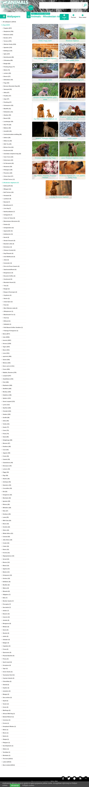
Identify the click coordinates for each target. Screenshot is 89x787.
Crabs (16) (6, 546)
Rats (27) (5, 511)
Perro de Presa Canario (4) (11, 266)
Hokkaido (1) (7, 324)
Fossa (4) (5, 649)
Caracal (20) (6, 536)
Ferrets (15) (6, 552)
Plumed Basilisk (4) (8, 655)
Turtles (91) (6, 424)
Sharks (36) (6, 478)
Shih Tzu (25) (7, 144)
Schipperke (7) (8, 214)
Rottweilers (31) (8, 112)
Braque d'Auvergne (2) (10, 292)
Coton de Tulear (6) (9, 218)
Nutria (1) (5, 736)
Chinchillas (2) (7, 681)
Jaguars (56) (6, 453)
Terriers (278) (7, 41)
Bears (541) (6, 350)
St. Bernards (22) (9, 163)
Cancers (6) (6, 617)
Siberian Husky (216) (10, 44)
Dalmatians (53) (8, 79)
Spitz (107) (7, 54)
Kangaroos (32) (7, 494)
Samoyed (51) (8, 89)
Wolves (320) (6, 363)
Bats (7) (5, 597)
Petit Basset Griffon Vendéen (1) (13, 327)
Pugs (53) (6, 83)
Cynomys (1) (6, 720)
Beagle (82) (7, 63)
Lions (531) (6, 353)
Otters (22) (6, 530)
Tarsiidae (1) (6, 752)
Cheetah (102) (7, 411)
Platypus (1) (6, 742)
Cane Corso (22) (8, 157)
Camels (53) (6, 459)
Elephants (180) (7, 385)
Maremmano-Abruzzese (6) (12, 221)
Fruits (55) (6, 456)
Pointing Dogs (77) (9, 66)
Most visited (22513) (9, 765)
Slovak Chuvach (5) (9, 240)
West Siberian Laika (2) (10, 308)
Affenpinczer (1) (8, 311)
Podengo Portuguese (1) (11, 330)
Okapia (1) (6, 739)
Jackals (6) (6, 620)
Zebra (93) (6, 420)
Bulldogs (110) (8, 50)
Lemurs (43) (6, 469)
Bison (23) (6, 523)
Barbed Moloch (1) (8, 716)
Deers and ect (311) (8, 366)
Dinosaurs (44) (7, 465)
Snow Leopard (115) (9, 401)
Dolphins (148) (7, 395)
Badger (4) (6, 642)
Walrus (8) (6, 588)
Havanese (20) (8, 166)
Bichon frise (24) (8, 147)
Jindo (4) (6, 260)
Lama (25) (6, 517)
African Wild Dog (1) (9, 713)
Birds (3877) (6, 334)
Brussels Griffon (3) (9, 276)
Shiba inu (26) (8, 140)
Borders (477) (8, 37)
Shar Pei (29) (7, 124)
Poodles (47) (7, 95)
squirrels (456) (7, 356)
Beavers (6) (6, 613)
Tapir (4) (5, 668)
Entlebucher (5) (8, 234)
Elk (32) (5, 491)
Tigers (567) (6, 346)
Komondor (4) (8, 263)
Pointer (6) (7, 224)
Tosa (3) (6, 285)
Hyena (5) (5, 630)
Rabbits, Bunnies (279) (9, 372)
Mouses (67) (6, 443)
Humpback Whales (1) (9, 726)
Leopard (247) (7, 375)
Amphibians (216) (8, 379)
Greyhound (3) (8, 279)
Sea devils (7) (7, 607)
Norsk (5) (6, 237)
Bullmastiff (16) (8, 186)
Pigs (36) (5, 475)
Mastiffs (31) (7, 108)
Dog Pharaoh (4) (8, 253)
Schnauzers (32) (8, 105)
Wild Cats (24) (7, 520)
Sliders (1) (6, 749)
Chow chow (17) (8, 176)
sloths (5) (5, 636)
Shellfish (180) (7, 388)
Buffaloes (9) (6, 581)
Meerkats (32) (7, 498)
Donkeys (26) (7, 514)
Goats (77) (6, 427)
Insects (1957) (7, 340)
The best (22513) (8, 758)
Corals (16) (6, 543)
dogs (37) (6, 99)
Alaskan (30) (7, 115)
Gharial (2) (6, 684)
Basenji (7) (7, 202)
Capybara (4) (6, 646)
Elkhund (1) (7, 321)
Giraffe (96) (6, 417)
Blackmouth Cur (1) (9, 314)
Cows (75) (6, 430)
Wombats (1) (6, 755)
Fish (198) (6, 382)
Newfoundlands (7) (9, 211)
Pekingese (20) (8, 169)
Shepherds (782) (8, 31)
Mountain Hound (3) (9, 282)
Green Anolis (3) (7, 671)
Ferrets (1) (6, 723)
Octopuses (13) (7, 575)
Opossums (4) (7, 652)
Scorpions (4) (7, 665)
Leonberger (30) (8, 121)
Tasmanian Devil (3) (9, 675)
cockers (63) (7, 73)
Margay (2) (6, 694)
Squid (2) (5, 700)
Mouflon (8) (6, 585)
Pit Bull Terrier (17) (9, 179)
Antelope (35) (7, 482)
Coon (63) (6, 449)
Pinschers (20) (8, 173)
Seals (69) (6, 437)
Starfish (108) (7, 408)
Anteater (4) (6, 639)
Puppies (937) (8, 28)
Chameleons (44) (8, 462)
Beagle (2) (7, 288)
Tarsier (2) (6, 704)
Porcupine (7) (7, 604)
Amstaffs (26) (8, 131)
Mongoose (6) (7, 623)
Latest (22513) (7, 762)
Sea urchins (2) (7, 697)
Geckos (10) (6, 578)
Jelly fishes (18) (7, 539)
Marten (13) (6, 572)
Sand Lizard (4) (7, 662)
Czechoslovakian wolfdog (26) (13, 134)
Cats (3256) (6, 337)
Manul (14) (6, 565)
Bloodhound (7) (8, 205)
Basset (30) (7, 118)
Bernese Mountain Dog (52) (12, 86)
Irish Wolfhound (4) (9, 256)
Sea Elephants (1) (8, 745)
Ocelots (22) (6, 527)
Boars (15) (6, 549)
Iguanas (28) (6, 501)
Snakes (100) (6, 414)
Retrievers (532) (8, 34)
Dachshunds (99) (9, 57)
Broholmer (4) (8, 247)
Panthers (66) (7, 446)
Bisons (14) (6, 562)
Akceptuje (15, 785)
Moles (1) (5, 729)
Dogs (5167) (6, 25)
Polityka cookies (28, 785)
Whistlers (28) (7, 507)
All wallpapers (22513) (9, 21)
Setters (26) (7, 137)
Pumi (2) (6, 305)
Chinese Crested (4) (9, 250)
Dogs (33, 13)
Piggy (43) (6, 472)
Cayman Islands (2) (8, 678)
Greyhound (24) (8, 150)
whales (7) (6, 610)
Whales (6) (6, 626)
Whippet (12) (7, 189)
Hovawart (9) (7, 195)
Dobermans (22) (8, 160)
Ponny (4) (5, 659)
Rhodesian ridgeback (43, 13)
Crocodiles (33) (7, 488)
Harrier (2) (7, 298)
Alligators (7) (6, 594)
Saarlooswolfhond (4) (10, 269)
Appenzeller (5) (8, 231)
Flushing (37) (7, 102)
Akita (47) (6, 92)
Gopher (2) (6, 688)
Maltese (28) (7, 128)
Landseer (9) (7, 198)
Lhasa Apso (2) (8, 301)
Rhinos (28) (6, 504)
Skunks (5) (6, 633)
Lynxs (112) (6, 404)
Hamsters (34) (7, 485)
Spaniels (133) (8, 47)
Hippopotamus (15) (8, 556)
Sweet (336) (6, 359)
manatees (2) (6, 691)
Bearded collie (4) (9, 243)
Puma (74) (6, 433)
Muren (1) (5, 733)
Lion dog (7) (7, 208)
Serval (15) (6, 559)
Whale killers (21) (8, 533)
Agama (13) (6, 568)
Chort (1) (6, 317)
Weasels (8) (6, 591)
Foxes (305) (6, 369)
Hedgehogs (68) (7, 440)
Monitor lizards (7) (8, 601)
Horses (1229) (7, 343)
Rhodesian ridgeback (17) (11, 182)
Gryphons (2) (7, 295)
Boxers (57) (7, 76)
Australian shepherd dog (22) (12, 153)
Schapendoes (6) (9, 227)
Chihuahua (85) (8, 60)
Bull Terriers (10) (9, 192)
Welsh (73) (7, 70)
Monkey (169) (7, 391)
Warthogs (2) (6, 710)
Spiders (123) (7, 398)
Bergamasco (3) (8, 272)
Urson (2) (5, 707)
